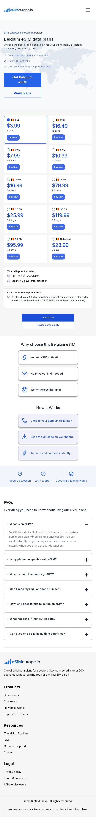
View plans (23, 93)
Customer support (15, 749)
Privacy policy (12, 775)
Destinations (11, 698)
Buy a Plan (48, 317)
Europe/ (30, 32)
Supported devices (16, 717)
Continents (10, 705)
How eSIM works (14, 711)
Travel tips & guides (16, 737)
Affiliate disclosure (15, 788)
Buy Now (12, 138)
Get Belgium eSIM (22, 79)
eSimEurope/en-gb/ (15, 32)
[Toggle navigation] (88, 10)
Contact (8, 756)
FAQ (6, 743)
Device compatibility (48, 325)
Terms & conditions (15, 781)
